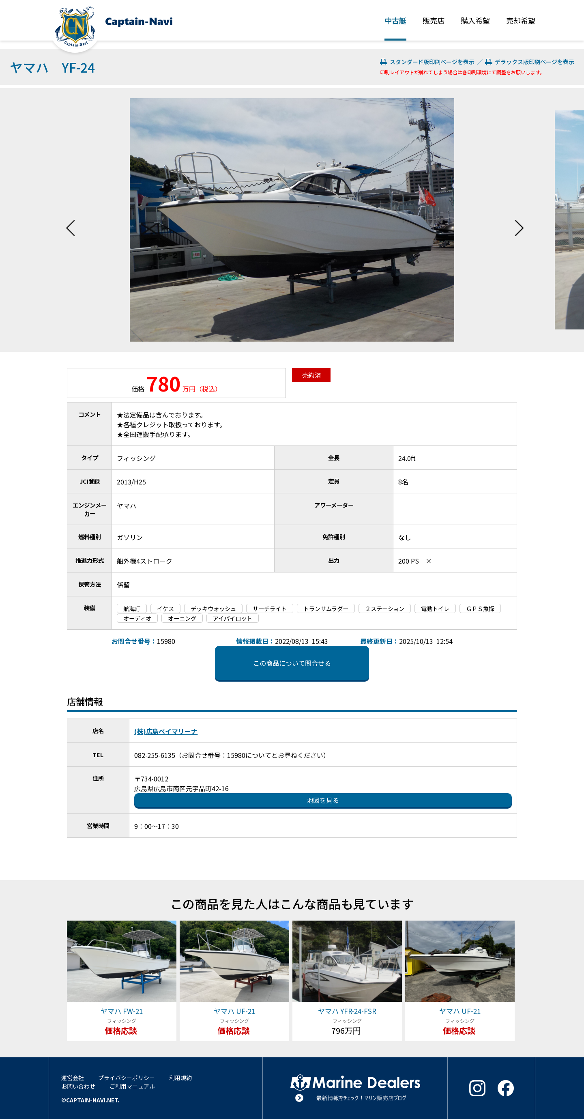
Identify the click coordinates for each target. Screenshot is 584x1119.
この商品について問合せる (292, 663)
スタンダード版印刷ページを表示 (428, 62)
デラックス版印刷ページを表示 (529, 62)
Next (519, 220)
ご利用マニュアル (132, 1086)
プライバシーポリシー (126, 1078)
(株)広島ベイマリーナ (166, 731)
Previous (70, 220)
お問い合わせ (78, 1086)
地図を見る (323, 800)
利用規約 (180, 1078)
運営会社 (72, 1078)
